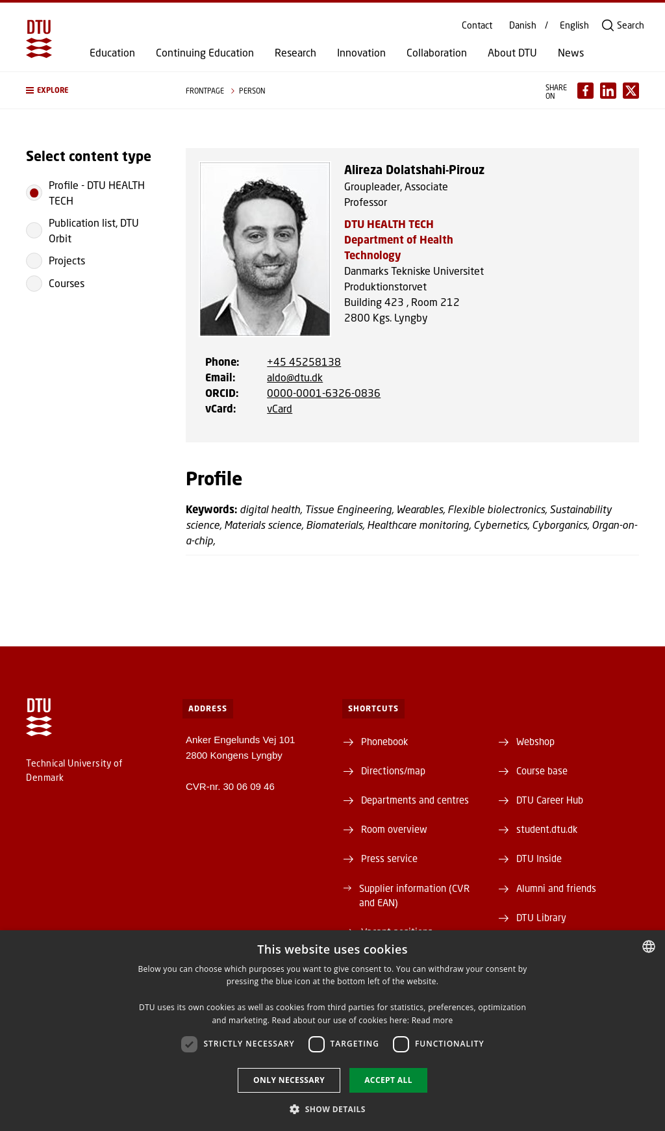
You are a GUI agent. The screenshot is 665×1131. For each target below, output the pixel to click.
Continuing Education (205, 52)
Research (295, 52)
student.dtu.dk (546, 829)
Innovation (361, 52)
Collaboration (437, 52)
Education (112, 52)
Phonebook (384, 741)
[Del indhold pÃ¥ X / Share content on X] (631, 91)
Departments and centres (415, 800)
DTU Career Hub (549, 800)
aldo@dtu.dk (295, 377)
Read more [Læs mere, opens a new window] (432, 1020)
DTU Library (541, 917)
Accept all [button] (388, 1080)
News (571, 52)
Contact (477, 25)
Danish (522, 25)
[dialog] (332, 1030)
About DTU (512, 52)
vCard (279, 408)
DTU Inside (539, 858)
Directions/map (393, 770)
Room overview (394, 829)
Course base (542, 770)
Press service (389, 858)
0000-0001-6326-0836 (324, 393)
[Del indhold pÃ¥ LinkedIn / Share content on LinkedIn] (608, 91)
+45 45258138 (304, 361)
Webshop (535, 741)
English (574, 25)
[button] (93, 90)
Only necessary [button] (289, 1080)
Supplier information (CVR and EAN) (414, 895)
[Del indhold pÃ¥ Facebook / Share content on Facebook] (585, 91)
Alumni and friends (556, 888)
